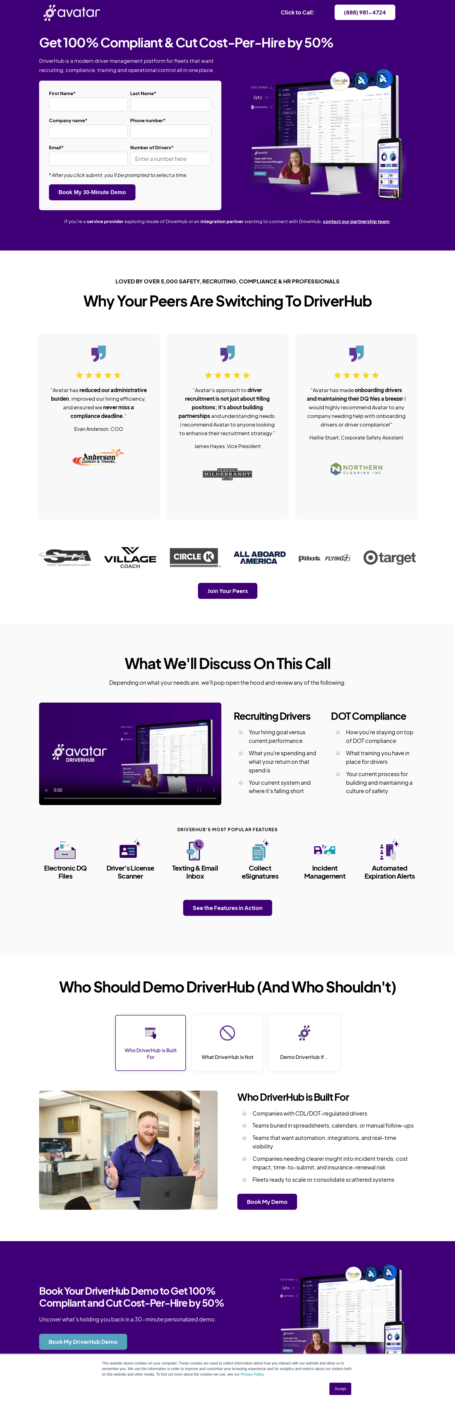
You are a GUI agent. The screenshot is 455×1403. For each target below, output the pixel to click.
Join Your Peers (227, 590)
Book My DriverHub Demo (83, 1341)
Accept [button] (340, 1389)
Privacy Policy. (252, 1374)
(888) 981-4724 (365, 12)
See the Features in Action (228, 907)
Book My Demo (267, 1201)
